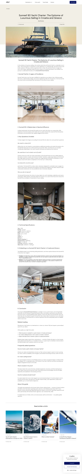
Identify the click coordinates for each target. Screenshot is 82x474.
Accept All (72, 463)
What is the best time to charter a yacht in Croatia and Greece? (34, 336)
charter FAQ (47, 325)
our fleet (41, 352)
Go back (8, 8)
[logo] (8, 2)
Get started (73, 2)
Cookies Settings (71, 470)
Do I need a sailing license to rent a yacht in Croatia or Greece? (34, 334)
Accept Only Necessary (72, 466)
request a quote (51, 352)
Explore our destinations (32, 325)
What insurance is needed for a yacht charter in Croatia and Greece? (35, 333)
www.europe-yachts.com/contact (44, 395)
